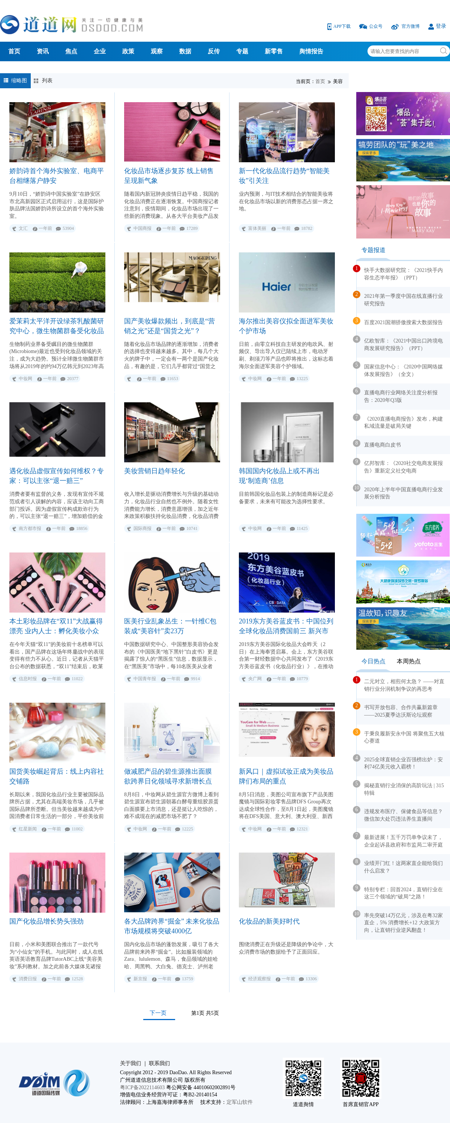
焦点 (71, 51)
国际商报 (143, 528)
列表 (47, 80)
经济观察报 (259, 978)
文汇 (23, 228)
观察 (157, 51)
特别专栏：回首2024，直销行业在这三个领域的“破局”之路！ (400, 892)
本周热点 (409, 661)
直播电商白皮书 (379, 443)
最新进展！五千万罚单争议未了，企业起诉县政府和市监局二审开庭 (400, 840)
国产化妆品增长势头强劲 (46, 921)
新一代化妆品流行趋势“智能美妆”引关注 (284, 175)
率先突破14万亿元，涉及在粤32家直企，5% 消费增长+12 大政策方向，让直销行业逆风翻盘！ (400, 921)
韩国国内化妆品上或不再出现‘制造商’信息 (279, 476)
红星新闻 (28, 829)
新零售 (274, 51)
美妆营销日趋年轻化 (154, 471)
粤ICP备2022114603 (142, 1087)
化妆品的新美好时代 (269, 921)
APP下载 (339, 26)
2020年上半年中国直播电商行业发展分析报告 (400, 492)
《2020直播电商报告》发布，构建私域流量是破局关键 (400, 421)
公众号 (371, 26)
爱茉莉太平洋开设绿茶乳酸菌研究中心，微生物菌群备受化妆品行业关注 (56, 326)
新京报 (140, 978)
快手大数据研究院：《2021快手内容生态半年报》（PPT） (400, 273)
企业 (100, 51)
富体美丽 (257, 228)
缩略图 (19, 80)
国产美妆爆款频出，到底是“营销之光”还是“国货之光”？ (169, 326)
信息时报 (28, 678)
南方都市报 (30, 528)
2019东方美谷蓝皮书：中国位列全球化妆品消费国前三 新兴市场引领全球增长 (286, 626)
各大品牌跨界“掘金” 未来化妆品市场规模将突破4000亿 (171, 926)
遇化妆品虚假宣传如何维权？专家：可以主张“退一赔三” (56, 476)
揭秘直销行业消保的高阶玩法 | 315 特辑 (400, 788)
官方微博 (406, 26)
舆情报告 (311, 51)
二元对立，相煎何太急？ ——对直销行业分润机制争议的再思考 (400, 684)
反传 (214, 51)
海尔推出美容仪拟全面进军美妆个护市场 (286, 326)
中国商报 (143, 228)
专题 (242, 51)
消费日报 (28, 978)
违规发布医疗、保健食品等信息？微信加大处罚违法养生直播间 (400, 814)
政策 (128, 51)
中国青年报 (145, 678)
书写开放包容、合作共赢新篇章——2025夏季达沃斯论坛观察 (397, 710)
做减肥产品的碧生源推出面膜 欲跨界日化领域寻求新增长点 (168, 776)
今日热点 (374, 661)
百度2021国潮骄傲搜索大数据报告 (400, 321)
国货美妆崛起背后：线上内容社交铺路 (56, 776)
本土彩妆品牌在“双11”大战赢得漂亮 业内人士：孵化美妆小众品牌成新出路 (56, 626)
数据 (185, 51)
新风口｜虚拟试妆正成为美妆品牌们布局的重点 (286, 776)
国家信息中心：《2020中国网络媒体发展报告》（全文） (400, 369)
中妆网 (25, 378)
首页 (14, 51)
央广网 (255, 678)
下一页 (158, 1013)
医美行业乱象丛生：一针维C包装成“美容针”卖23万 (170, 626)
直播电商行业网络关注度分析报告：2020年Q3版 (397, 395)
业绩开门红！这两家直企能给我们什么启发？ (400, 866)
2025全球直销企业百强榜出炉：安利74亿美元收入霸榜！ (400, 762)
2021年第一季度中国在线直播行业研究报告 (400, 298)
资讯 (43, 51)
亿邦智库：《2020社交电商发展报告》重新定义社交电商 (400, 466)
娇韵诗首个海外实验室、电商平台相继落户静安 (56, 175)
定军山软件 (239, 1102)
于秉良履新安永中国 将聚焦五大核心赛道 (400, 736)
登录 (437, 26)
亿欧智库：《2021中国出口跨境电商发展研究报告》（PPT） (400, 343)
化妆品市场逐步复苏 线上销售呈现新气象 (169, 175)
